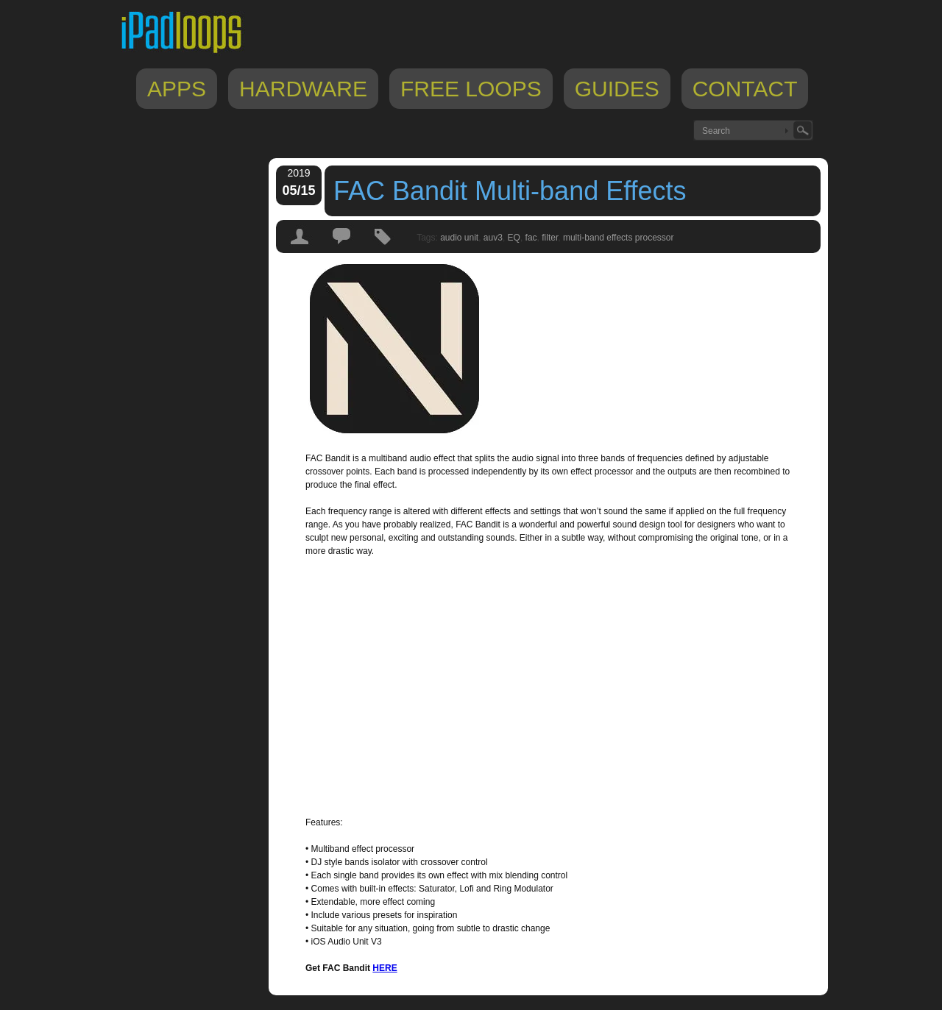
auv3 (493, 237)
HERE (384, 968)
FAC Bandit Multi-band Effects (510, 191)
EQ (514, 237)
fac (531, 237)
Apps (176, 89)
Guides (617, 89)
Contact (745, 89)
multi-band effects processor (618, 237)
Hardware (303, 89)
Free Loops (471, 89)
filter (550, 237)
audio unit (459, 237)
